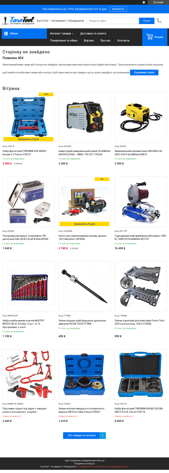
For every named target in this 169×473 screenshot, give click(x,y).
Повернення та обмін (63, 40)
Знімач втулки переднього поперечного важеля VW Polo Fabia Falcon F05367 (81, 410)
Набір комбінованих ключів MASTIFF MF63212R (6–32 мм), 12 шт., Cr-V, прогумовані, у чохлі (23, 323)
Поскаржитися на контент (89, 466)
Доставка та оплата (93, 33)
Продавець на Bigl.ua (84, 463)
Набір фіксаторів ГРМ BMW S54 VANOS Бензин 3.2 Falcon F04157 (24, 153)
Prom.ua (100, 460)
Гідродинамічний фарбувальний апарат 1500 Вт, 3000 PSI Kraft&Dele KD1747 (140, 237)
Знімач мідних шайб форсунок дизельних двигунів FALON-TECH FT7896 (82, 322)
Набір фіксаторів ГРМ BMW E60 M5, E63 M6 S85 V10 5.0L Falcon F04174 (139, 410)
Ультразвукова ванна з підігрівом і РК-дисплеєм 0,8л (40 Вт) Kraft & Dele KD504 (25, 237)
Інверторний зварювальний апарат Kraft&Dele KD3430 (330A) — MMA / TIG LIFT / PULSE (84, 153)
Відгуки (89, 40)
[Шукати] (146, 21)
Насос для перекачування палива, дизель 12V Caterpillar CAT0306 (83, 237)
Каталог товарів (60, 33)
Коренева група (144, 72)
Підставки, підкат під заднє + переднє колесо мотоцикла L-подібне (25, 410)
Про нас (105, 40)
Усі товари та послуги (82, 435)
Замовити (118, 9)
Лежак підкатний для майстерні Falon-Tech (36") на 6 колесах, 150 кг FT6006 (139, 322)
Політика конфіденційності (116, 466)
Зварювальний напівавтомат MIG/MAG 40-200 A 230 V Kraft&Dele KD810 (139, 153)
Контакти (123, 40)
